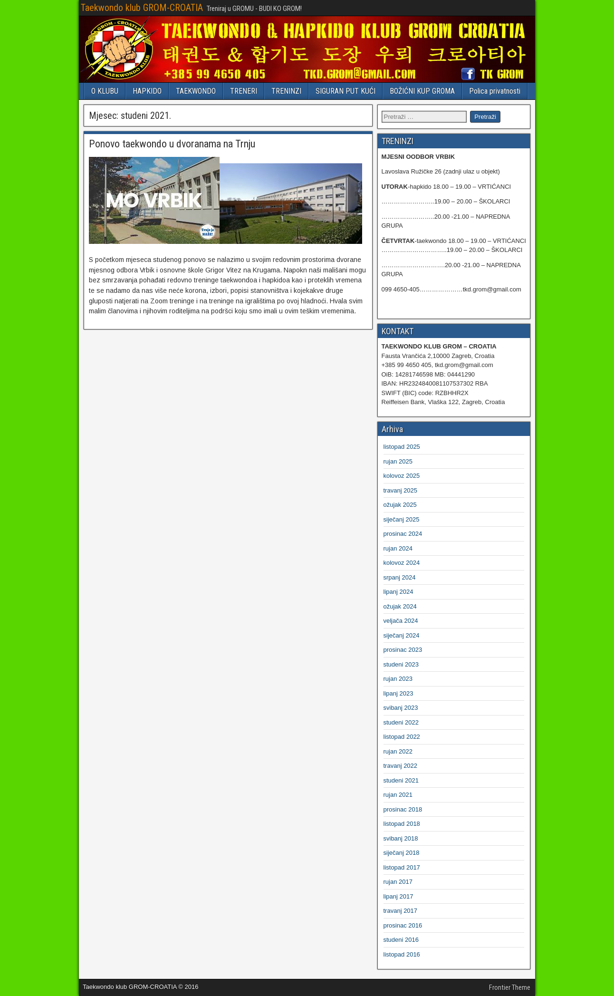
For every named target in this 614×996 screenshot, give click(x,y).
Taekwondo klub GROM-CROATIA (142, 7)
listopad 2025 (402, 446)
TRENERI (243, 91)
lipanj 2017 (398, 896)
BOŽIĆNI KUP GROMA (422, 91)
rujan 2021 (398, 794)
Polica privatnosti (494, 91)
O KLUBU (104, 91)
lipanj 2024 (398, 591)
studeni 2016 (401, 939)
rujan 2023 (398, 678)
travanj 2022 (401, 765)
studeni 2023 (401, 664)
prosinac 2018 (403, 809)
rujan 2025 (398, 461)
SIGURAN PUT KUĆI (345, 91)
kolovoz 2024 (402, 562)
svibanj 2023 (401, 707)
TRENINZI (286, 91)
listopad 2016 (402, 954)
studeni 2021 (401, 780)
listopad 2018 (402, 823)
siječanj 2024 (402, 635)
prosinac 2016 (403, 925)
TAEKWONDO (196, 91)
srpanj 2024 (400, 577)
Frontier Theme (509, 987)
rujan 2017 (398, 881)
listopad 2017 (402, 867)
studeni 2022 (401, 722)
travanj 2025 (401, 490)
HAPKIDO (147, 91)
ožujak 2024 (400, 606)
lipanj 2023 (398, 693)
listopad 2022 (402, 736)
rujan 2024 (398, 548)
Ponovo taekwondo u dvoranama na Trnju (172, 144)
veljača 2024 (401, 620)
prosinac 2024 (403, 533)
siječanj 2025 (402, 519)
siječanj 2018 (402, 852)
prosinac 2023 (403, 649)
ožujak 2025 (400, 504)
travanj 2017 (401, 910)
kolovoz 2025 (402, 475)
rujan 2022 (398, 751)
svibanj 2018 (401, 838)
